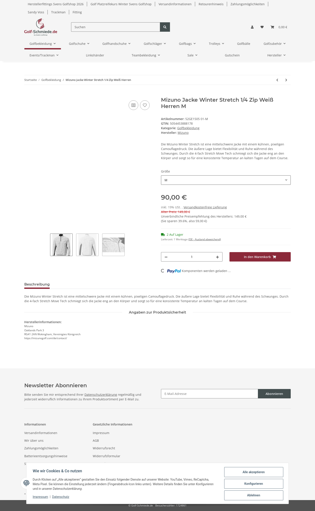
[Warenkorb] (279, 27)
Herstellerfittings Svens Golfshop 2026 (56, 4)
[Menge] (192, 256)
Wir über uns (34, 440)
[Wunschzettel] (262, 27)
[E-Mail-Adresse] (209, 393)
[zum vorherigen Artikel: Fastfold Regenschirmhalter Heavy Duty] (277, 80)
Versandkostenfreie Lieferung (205, 207)
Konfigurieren (252, 484)
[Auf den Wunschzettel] (145, 105)
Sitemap (30, 464)
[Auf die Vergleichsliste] (133, 105)
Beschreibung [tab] (37, 284)
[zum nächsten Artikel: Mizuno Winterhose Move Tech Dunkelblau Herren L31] (286, 80)
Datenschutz (102, 464)
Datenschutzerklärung (100, 394)
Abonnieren (274, 394)
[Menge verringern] (166, 256)
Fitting (77, 12)
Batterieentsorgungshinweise (45, 456)
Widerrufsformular (106, 456)
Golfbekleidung (188, 128)
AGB (96, 440)
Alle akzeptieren (253, 472)
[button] (252, 27)
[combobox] (226, 180)
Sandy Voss (36, 12)
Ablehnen (252, 495)
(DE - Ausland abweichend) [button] (204, 239)
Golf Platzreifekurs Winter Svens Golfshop (121, 4)
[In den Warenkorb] (27, 94)
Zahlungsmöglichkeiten (248, 4)
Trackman (58, 12)
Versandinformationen (175, 4)
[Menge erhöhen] (217, 256)
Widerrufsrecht (104, 448)
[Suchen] (115, 27)
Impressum (101, 433)
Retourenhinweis (211, 4)
